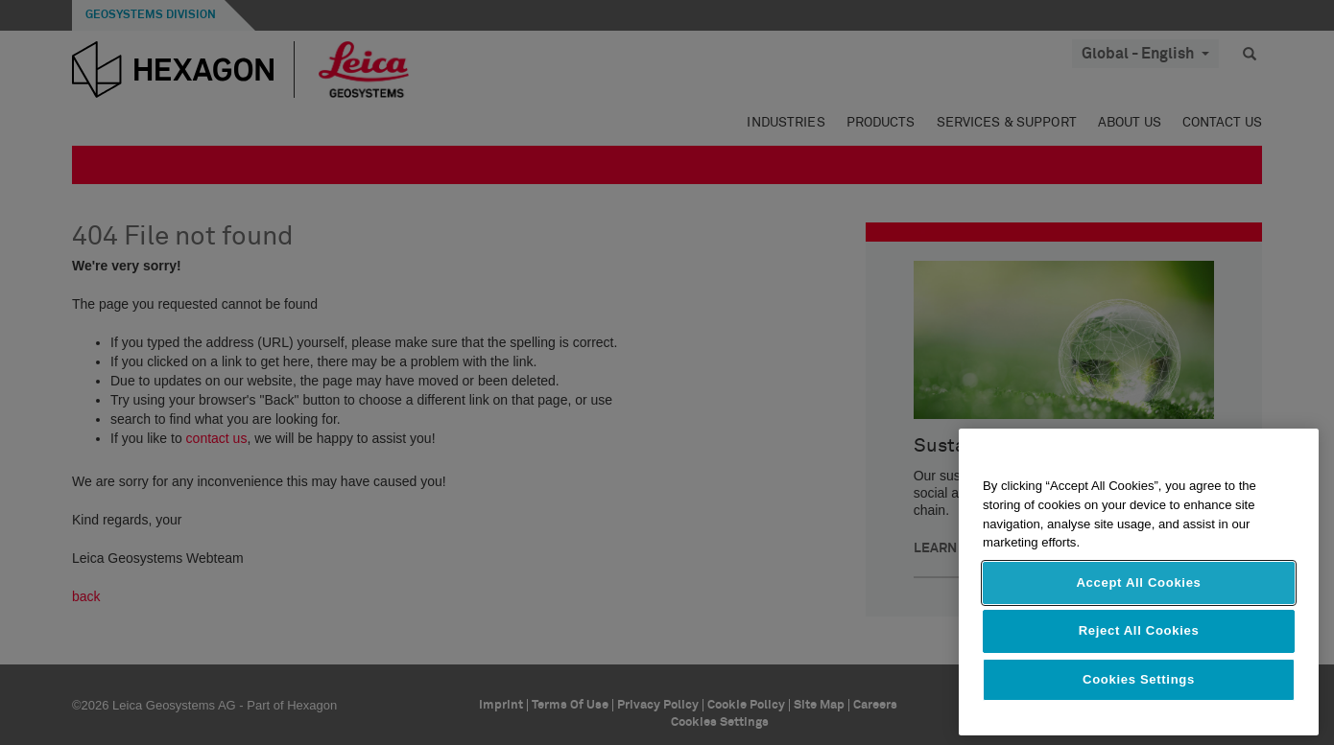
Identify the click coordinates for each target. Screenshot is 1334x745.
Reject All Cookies (1139, 630)
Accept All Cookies (1138, 582)
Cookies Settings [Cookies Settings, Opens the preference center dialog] (1139, 679)
